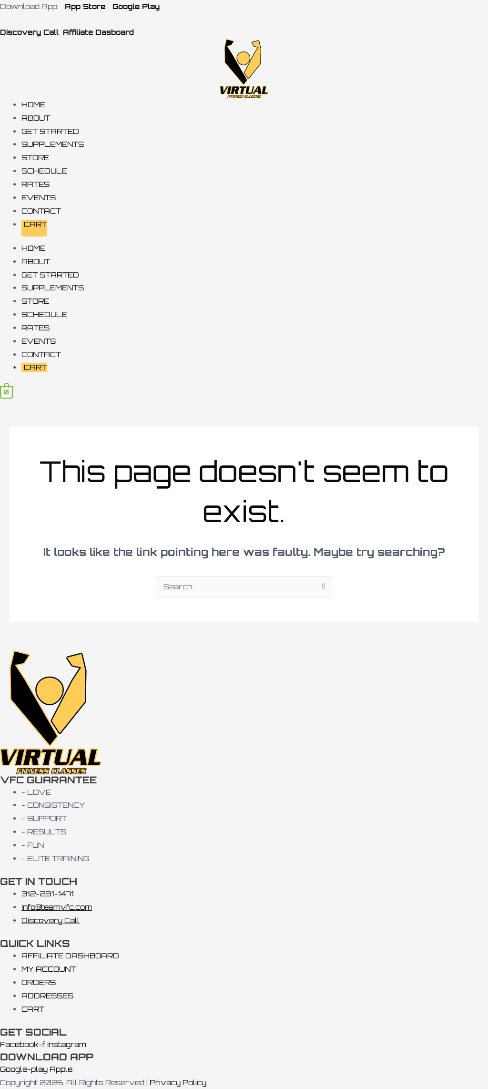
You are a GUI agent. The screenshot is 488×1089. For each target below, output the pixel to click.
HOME (33, 104)
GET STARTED (50, 131)
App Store (83, 6)
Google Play (136, 6)
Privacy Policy (178, 1082)
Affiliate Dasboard (98, 32)
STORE (35, 157)
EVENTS (38, 197)
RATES (35, 184)
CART (35, 224)
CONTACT (41, 211)
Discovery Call (30, 32)
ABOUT (35, 118)
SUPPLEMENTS (52, 144)
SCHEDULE (44, 170)
